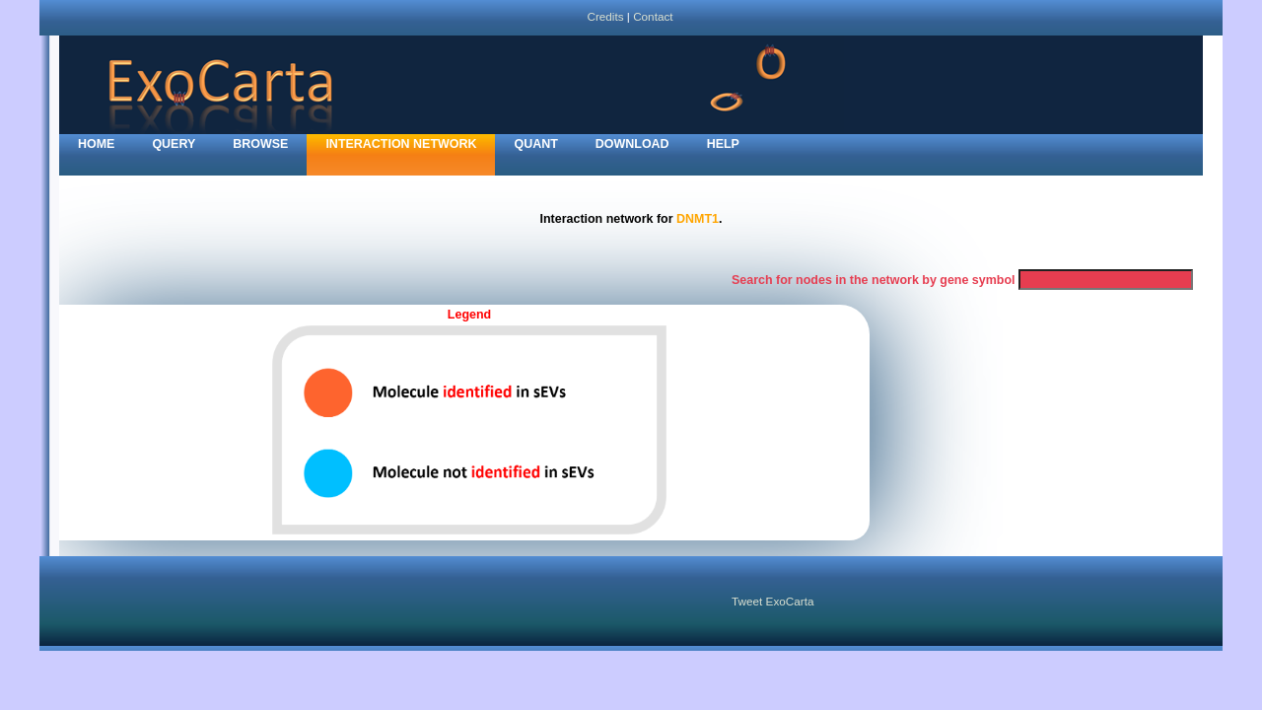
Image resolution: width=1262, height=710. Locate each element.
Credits (605, 16)
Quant (535, 144)
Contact (652, 16)
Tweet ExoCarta (772, 601)
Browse (260, 144)
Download (632, 144)
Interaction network (400, 144)
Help (723, 144)
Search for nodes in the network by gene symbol (874, 280)
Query (173, 144)
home (96, 144)
